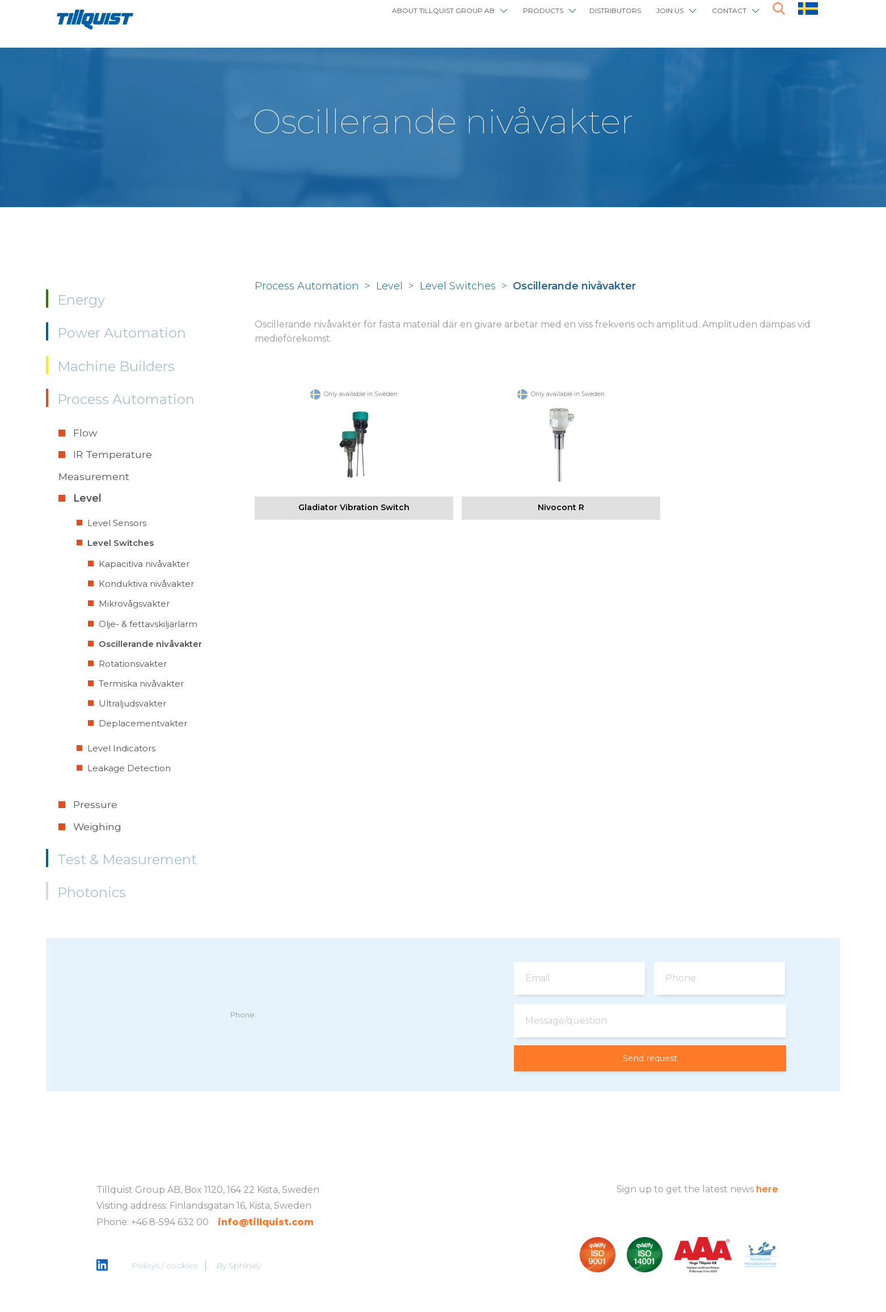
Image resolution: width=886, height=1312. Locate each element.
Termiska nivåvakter (141, 683)
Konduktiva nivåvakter (146, 583)
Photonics (91, 892)
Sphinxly (246, 1266)
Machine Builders (116, 366)
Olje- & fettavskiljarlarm (148, 624)
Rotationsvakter (133, 663)
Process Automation (126, 399)
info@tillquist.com (266, 1223)
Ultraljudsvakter (132, 703)
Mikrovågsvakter (134, 603)
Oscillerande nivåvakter (150, 643)
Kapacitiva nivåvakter (144, 563)
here (767, 1189)
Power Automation (121, 333)
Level (87, 498)
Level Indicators (121, 748)
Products (489, 18)
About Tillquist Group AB (362, 18)
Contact (722, 18)
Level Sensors (116, 523)
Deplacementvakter (143, 723)
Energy (81, 300)
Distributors (579, 18)
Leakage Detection (129, 768)
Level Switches (120, 542)
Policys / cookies (166, 1266)
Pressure (95, 804)
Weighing (97, 826)
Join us (651, 18)
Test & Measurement (127, 859)
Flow (85, 433)
